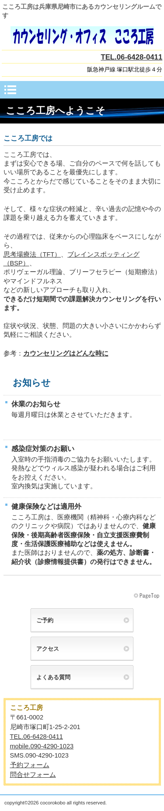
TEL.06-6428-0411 (131, 57)
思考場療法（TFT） (32, 254)
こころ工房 (82, 36)
